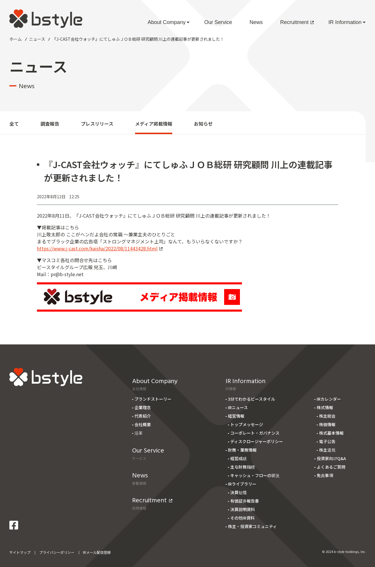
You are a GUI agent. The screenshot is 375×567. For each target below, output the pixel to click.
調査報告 (49, 123)
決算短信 (238, 492)
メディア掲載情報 (153, 123)
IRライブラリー (242, 484)
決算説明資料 (242, 509)
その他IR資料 (242, 518)
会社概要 (142, 424)
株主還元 (327, 450)
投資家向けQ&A (331, 458)
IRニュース (238, 407)
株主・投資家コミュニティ (252, 526)
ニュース (37, 39)
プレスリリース (97, 123)
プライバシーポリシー (56, 552)
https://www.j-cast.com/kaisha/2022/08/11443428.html (100, 248)
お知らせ (203, 123)
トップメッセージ (246, 424)
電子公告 (327, 441)
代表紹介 (142, 416)
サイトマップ (19, 552)
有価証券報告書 (244, 501)
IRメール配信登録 (97, 552)
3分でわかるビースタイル (251, 399)
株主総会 (327, 416)
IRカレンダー (329, 399)
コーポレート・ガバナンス (254, 433)
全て (14, 123)
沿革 (138, 433)
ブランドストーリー (152, 399)
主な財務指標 (242, 467)
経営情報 (236, 416)
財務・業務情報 (242, 450)
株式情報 (325, 407)
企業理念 (142, 407)
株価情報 (327, 424)
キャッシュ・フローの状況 (254, 475)
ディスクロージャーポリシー (256, 441)
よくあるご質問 (331, 467)
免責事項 (325, 475)
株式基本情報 (331, 433)
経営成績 (238, 458)
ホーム (15, 39)
